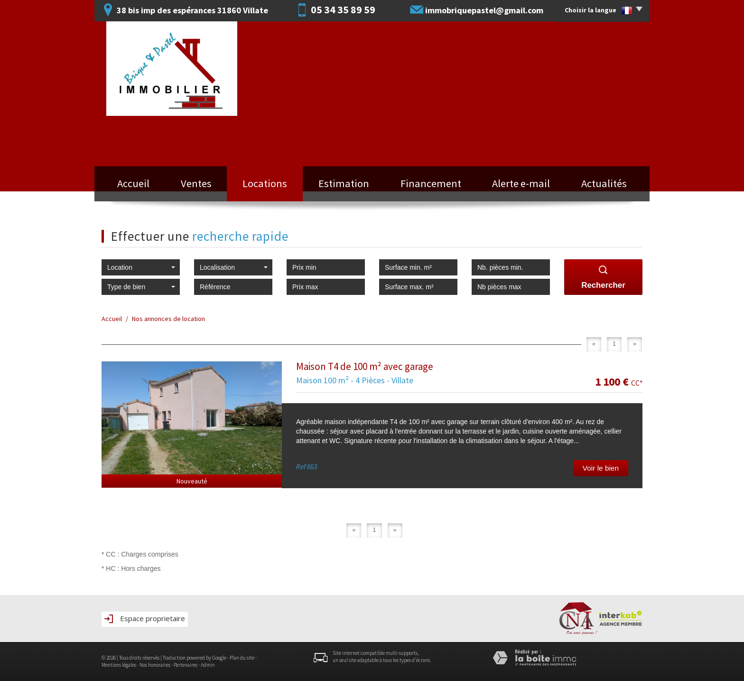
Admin (208, 665)
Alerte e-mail (521, 183)
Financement (430, 183)
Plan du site (242, 657)
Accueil (133, 183)
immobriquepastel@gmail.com (484, 10)
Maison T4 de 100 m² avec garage (364, 366)
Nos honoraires (155, 665)
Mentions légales (119, 665)
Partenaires (185, 665)
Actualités (604, 183)
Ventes (196, 183)
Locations (264, 183)
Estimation (343, 183)
